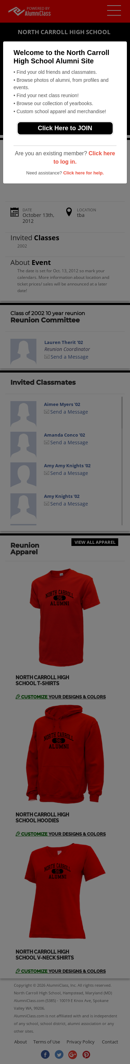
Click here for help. (83, 172)
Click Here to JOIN (65, 128)
